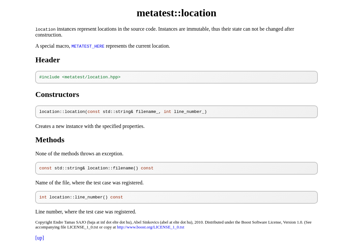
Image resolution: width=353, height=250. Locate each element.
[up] (39, 241)
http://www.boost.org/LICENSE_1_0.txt (150, 231)
